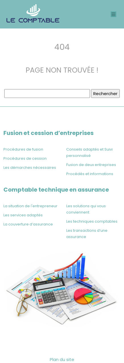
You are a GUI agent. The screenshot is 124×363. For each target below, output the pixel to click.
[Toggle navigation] (113, 14)
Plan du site (62, 359)
